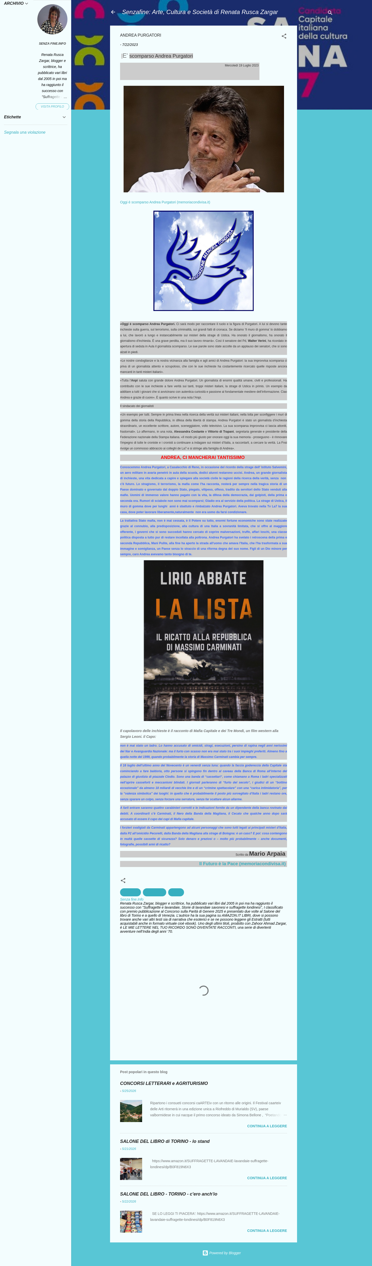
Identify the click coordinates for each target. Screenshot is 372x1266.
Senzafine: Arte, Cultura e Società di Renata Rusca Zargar (200, 12)
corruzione (130, 892)
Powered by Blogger (221, 1253)
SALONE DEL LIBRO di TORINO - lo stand (165, 1141)
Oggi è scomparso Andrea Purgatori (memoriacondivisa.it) (165, 202)
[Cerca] (330, 13)
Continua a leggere (267, 1126)
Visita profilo (52, 106)
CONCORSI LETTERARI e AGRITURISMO (164, 1083)
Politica (176, 892)
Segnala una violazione (24, 132)
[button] (284, 37)
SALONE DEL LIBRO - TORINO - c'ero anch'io (168, 1194)
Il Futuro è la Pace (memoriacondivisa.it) (242, 863)
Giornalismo (154, 892)
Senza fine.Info (52, 43)
